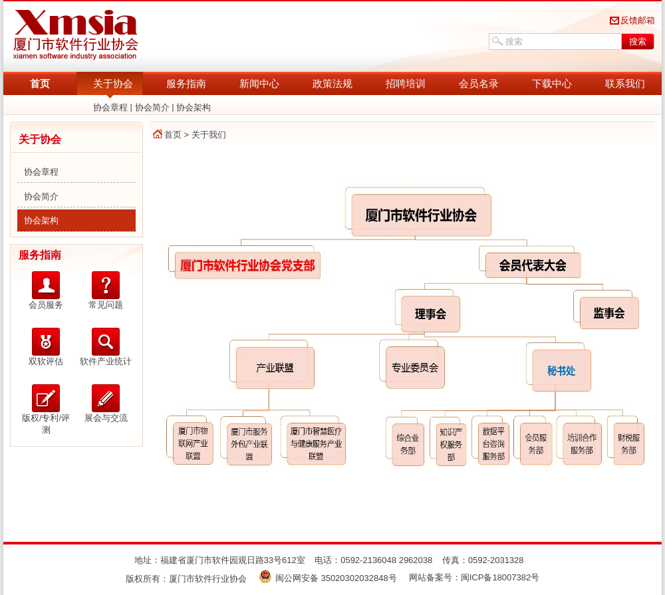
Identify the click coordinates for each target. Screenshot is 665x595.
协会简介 (152, 107)
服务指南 (186, 83)
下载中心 (552, 83)
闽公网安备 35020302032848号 (328, 578)
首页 (40, 83)
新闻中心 (259, 83)
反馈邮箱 (637, 20)
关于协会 (113, 83)
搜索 (637, 42)
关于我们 (209, 135)
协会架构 (193, 107)
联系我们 (625, 83)
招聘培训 (406, 83)
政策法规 (332, 83)
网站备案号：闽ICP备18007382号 (474, 577)
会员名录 (479, 83)
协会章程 (110, 107)
